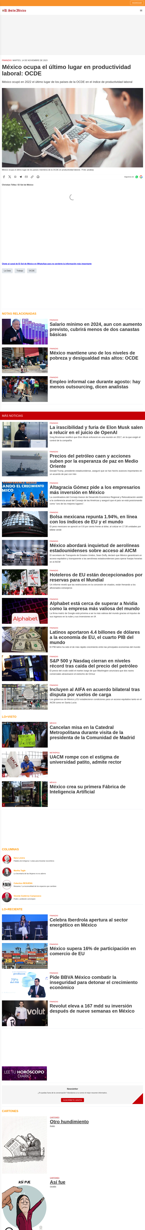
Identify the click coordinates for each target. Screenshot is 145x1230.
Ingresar (137, 3)
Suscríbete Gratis (72, 1100)
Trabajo (20, 271)
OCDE (32, 271)
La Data (7, 271)
